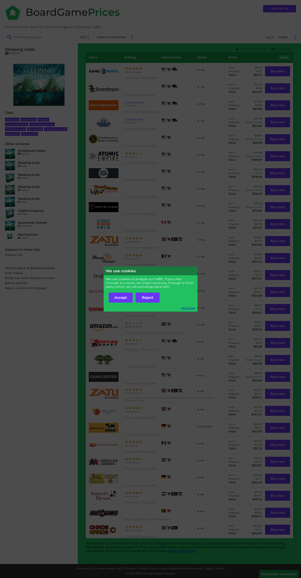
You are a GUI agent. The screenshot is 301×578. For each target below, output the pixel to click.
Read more (188, 308)
